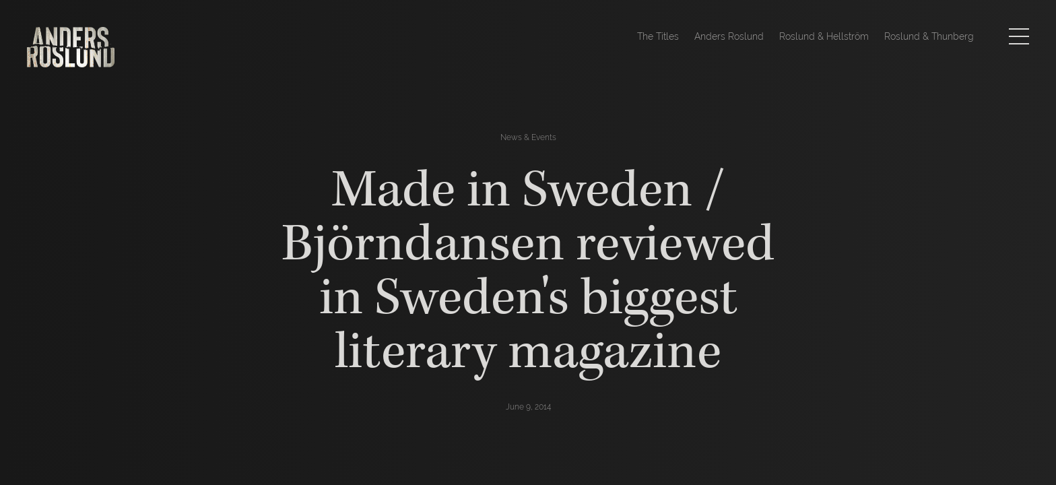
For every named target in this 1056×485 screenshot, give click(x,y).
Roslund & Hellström (824, 36)
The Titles (658, 36)
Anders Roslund (729, 36)
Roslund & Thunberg (929, 36)
